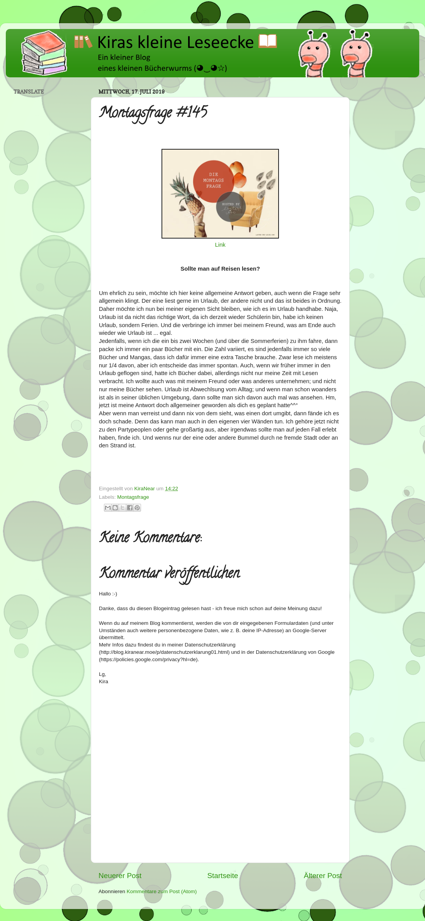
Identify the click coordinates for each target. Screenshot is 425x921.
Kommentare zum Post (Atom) (162, 891)
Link (220, 245)
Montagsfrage (133, 497)
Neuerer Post (120, 876)
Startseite (222, 876)
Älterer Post (323, 876)
